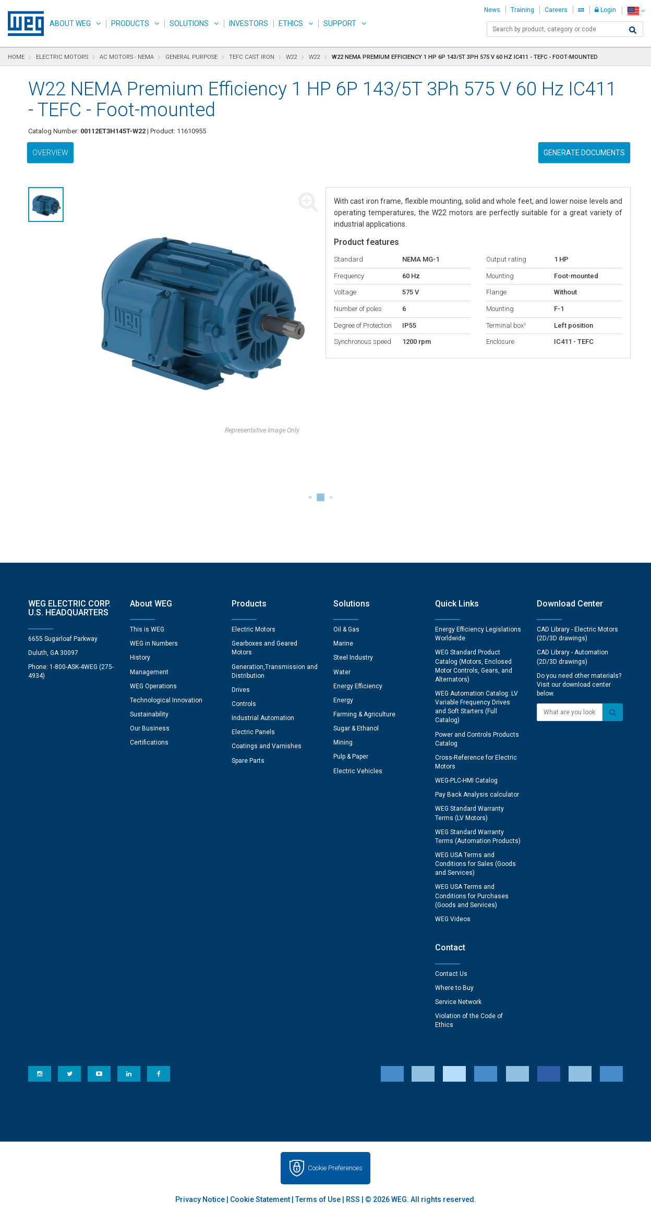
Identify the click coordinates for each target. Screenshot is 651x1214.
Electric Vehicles (357, 771)
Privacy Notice (200, 1199)
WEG (22, 23)
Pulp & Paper (350, 756)
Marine (343, 643)
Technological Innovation (166, 700)
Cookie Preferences (335, 1168)
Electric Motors (253, 629)
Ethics (291, 23)
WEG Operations (153, 686)
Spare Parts (248, 760)
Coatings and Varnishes (267, 746)
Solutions (189, 23)
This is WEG (147, 629)
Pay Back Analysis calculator (477, 794)
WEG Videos (453, 919)
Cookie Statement (260, 1199)
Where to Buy (454, 988)
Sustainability (149, 714)
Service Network (458, 1002)
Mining (343, 742)
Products (130, 23)
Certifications (149, 742)
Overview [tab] (50, 152)
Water (342, 672)
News (492, 10)
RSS (353, 1199)
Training (522, 10)
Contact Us (451, 973)
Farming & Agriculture (364, 714)
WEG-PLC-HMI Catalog (466, 780)
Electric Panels (253, 732)
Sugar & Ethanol (356, 728)
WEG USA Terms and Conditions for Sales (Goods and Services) (475, 863)
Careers (556, 10)
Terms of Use (318, 1199)
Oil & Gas (346, 629)
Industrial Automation (263, 718)
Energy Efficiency (357, 686)
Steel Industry (353, 657)
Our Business (150, 728)
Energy (343, 700)
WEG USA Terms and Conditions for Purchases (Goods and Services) (472, 895)
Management (149, 672)
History (140, 657)
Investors (248, 23)
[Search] (632, 30)
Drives (241, 689)
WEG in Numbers (154, 643)
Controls (244, 704)
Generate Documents (584, 152)
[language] (636, 10)
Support (339, 23)
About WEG (70, 23)
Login (605, 10)
